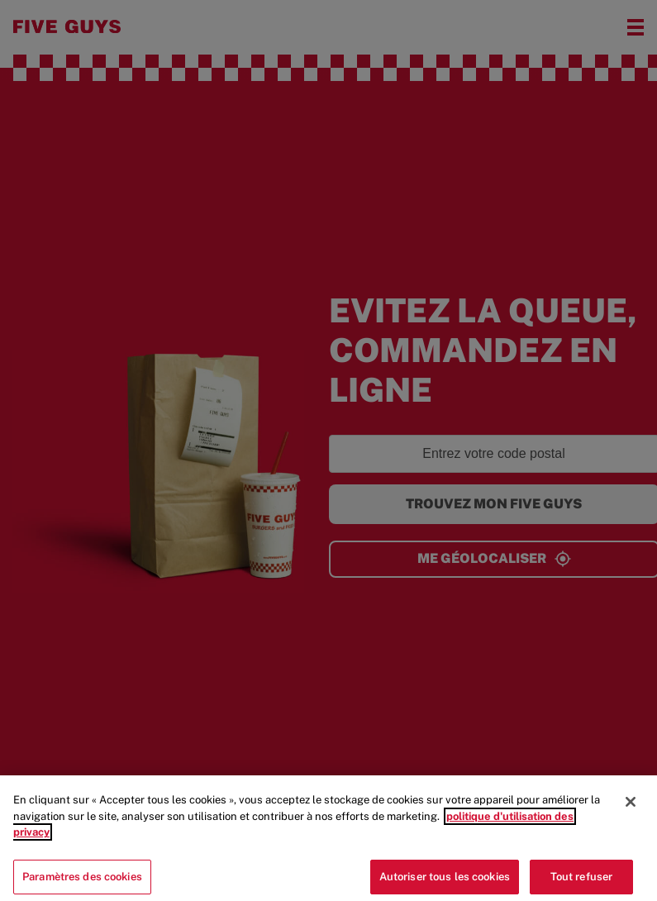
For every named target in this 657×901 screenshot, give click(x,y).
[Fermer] (630, 810)
